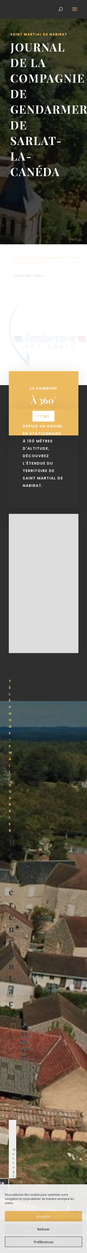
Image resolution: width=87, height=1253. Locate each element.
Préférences (44, 1242)
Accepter (43, 1216)
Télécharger (32, 263)
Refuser (43, 1229)
